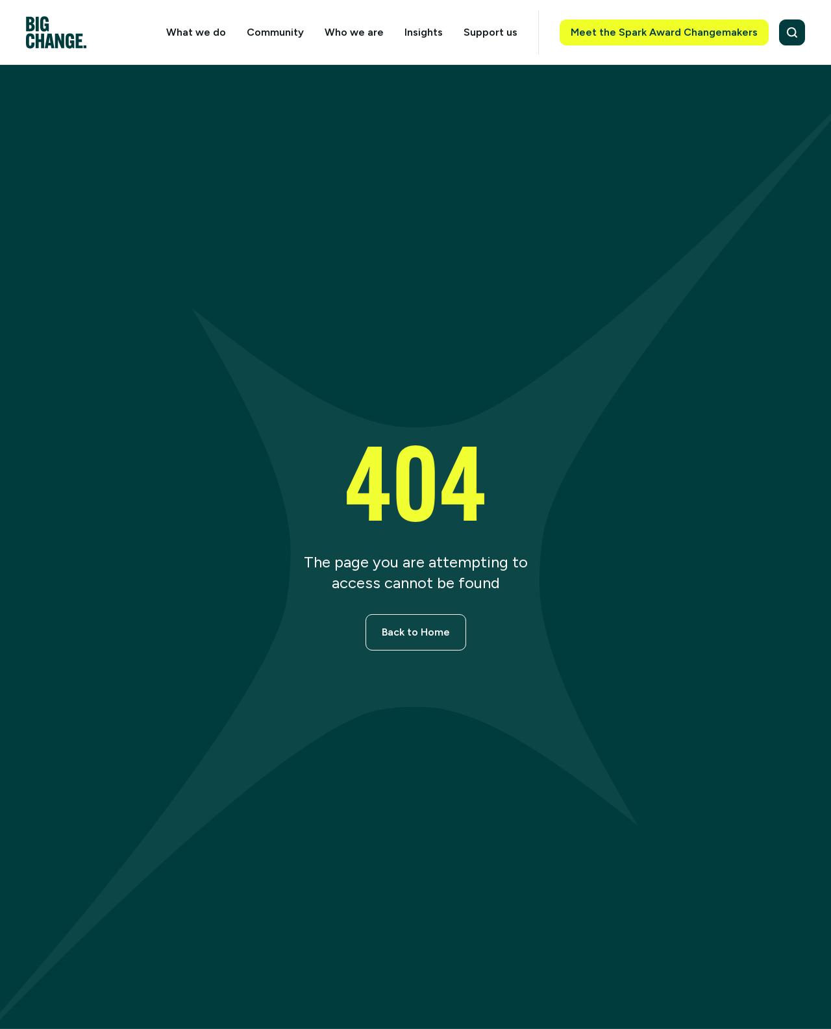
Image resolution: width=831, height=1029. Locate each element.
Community (275, 32)
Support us (490, 32)
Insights (423, 32)
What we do (196, 32)
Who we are (354, 32)
